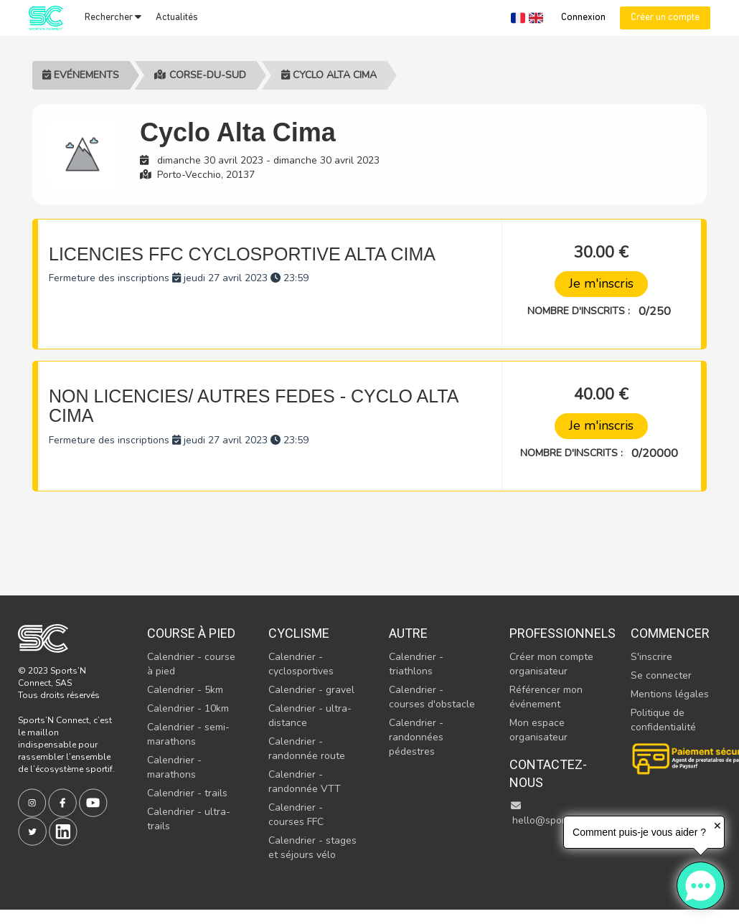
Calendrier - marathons (174, 767)
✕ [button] (717, 825)
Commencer (670, 633)
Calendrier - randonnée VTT (304, 782)
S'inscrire (651, 657)
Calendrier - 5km (185, 690)
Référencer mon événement (546, 697)
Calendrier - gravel (311, 690)
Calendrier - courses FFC (296, 815)
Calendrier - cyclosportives (301, 664)
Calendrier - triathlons (416, 664)
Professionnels (554, 633)
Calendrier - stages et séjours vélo (312, 848)
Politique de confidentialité (663, 720)
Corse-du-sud (200, 75)
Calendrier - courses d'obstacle (432, 697)
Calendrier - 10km (188, 708)
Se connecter (661, 675)
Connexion (583, 17)
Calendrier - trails (187, 793)
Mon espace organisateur (538, 730)
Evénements (80, 75)
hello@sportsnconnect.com (573, 814)
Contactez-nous (548, 774)
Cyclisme (298, 633)
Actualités (177, 17)
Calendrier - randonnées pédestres (416, 737)
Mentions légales (670, 694)
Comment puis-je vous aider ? (639, 832)
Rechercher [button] (113, 17)
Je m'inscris (601, 283)
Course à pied (191, 633)
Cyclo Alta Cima (329, 75)
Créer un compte (665, 17)
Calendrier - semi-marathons (188, 734)
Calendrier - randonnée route (306, 749)
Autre (408, 633)
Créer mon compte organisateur (551, 664)
